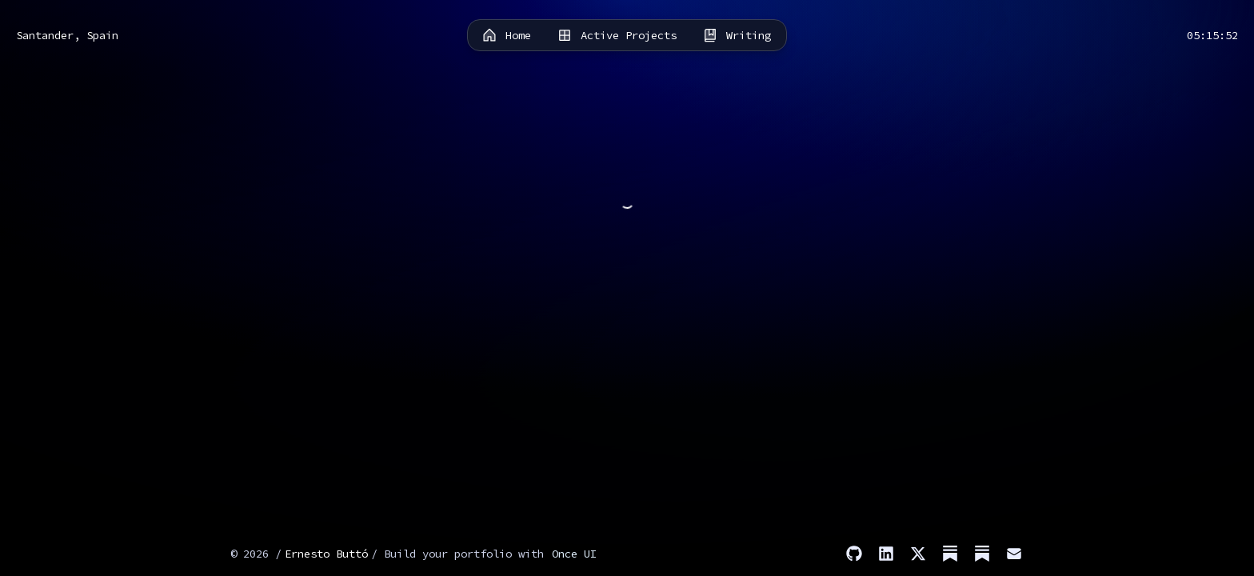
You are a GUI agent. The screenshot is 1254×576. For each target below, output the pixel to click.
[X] (918, 553)
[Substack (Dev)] (982, 553)
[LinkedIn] (886, 553)
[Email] (1014, 553)
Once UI (574, 553)
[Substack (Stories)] (950, 553)
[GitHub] (854, 553)
